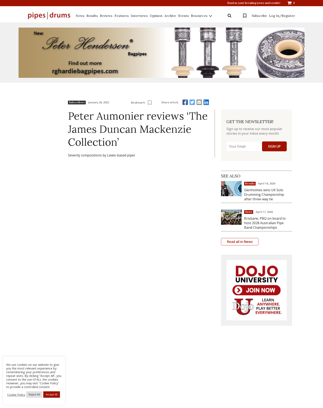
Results (92, 16)
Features (122, 16)
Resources (199, 16)
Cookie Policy (16, 394)
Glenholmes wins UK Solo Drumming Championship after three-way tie (264, 194)
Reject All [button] (34, 394)
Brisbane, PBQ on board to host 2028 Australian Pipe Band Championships (265, 223)
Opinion (156, 16)
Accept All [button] (51, 394)
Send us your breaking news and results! (253, 3)
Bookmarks (245, 16)
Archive (170, 16)
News (80, 16)
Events (183, 16)
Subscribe (259, 16)
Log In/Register (282, 16)
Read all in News (240, 241)
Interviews (139, 16)
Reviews (106, 16)
